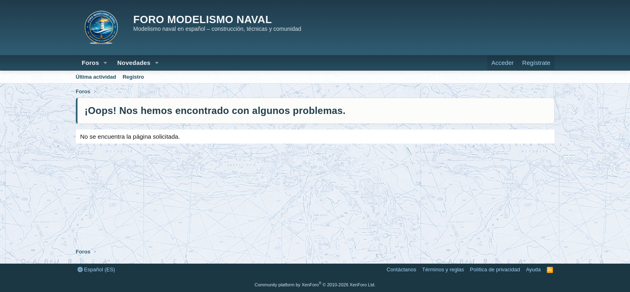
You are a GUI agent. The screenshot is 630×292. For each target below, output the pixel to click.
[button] (105, 62)
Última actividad (96, 77)
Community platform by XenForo (315, 284)
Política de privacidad (495, 269)
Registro (133, 77)
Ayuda (533, 269)
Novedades (134, 62)
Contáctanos (401, 269)
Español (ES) (96, 269)
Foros (90, 62)
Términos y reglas (443, 269)
